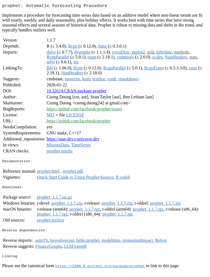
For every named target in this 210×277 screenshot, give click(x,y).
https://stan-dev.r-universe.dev (73, 140)
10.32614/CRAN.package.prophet (76, 92)
